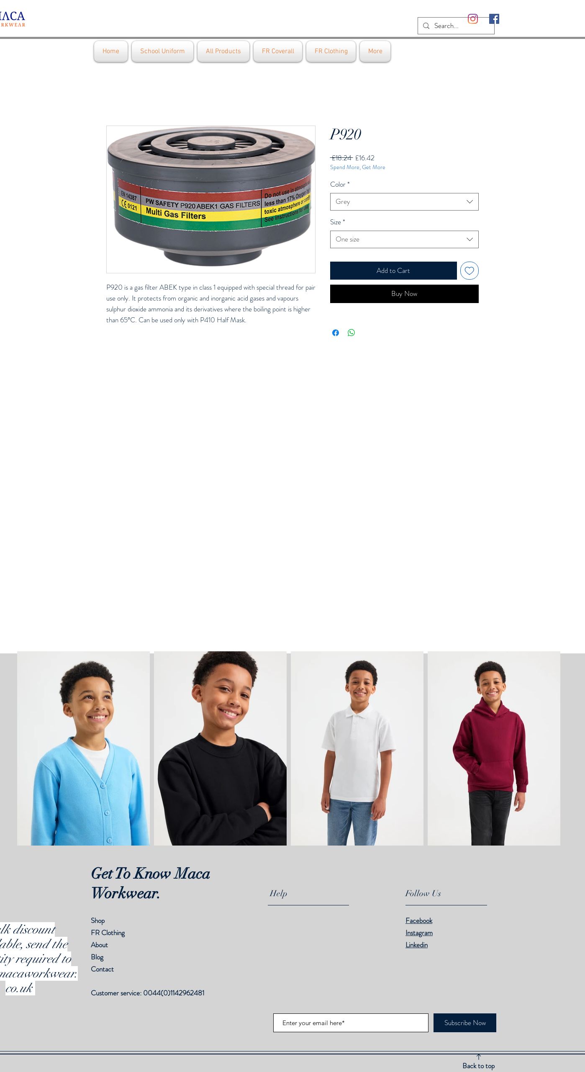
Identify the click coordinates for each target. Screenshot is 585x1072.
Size (337, 222)
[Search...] (455, 26)
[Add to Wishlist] (469, 271)
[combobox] (404, 202)
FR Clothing (108, 933)
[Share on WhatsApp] (351, 333)
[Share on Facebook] (336, 333)
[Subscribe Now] (465, 1022)
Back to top (478, 1066)
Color (340, 184)
